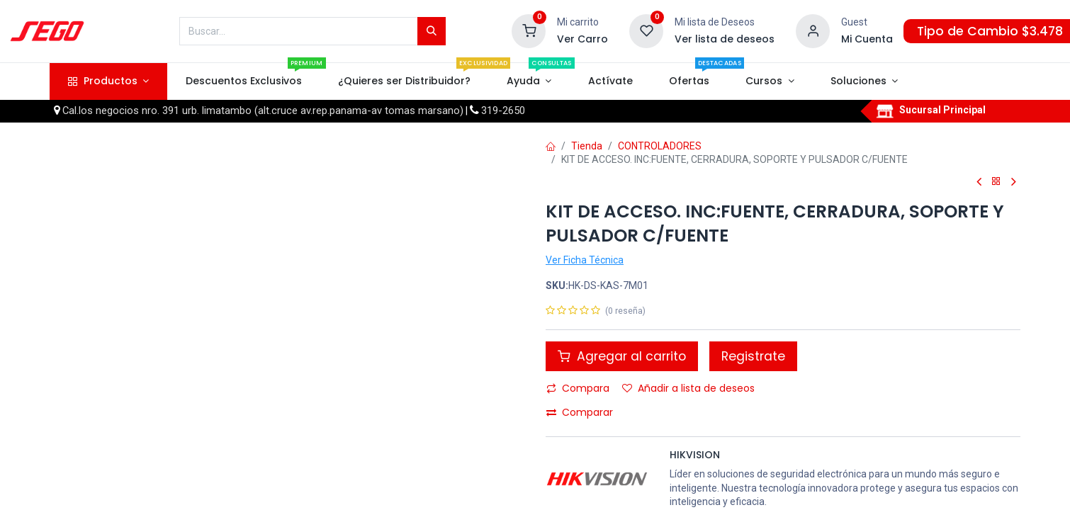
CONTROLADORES (660, 146)
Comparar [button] (579, 412)
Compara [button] (577, 388)
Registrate (753, 356)
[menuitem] (243, 81)
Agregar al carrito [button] (622, 356)
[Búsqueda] (431, 31)
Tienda (586, 146)
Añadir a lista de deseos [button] (688, 388)
